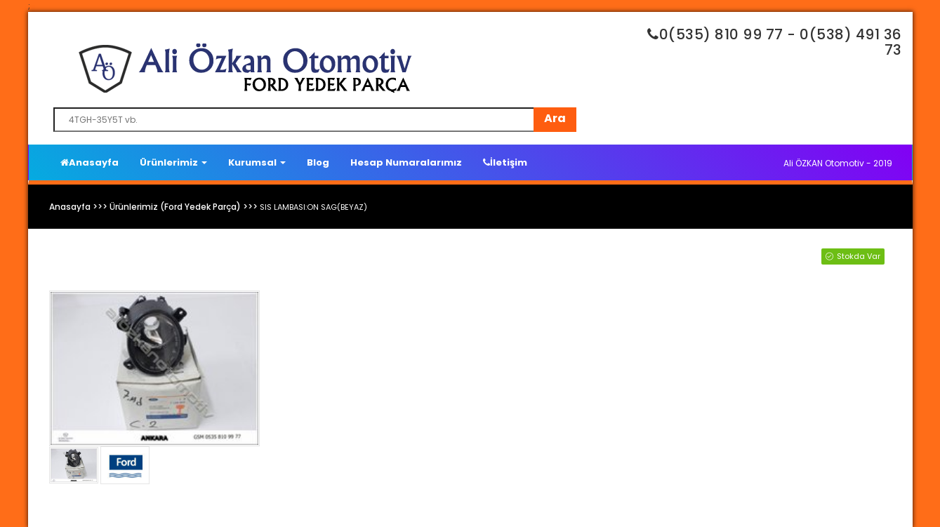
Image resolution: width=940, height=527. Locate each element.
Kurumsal (257, 162)
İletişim (505, 162)
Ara (555, 118)
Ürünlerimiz (173, 162)
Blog (318, 162)
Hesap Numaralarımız (406, 162)
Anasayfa (89, 162)
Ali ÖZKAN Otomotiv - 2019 (837, 163)
